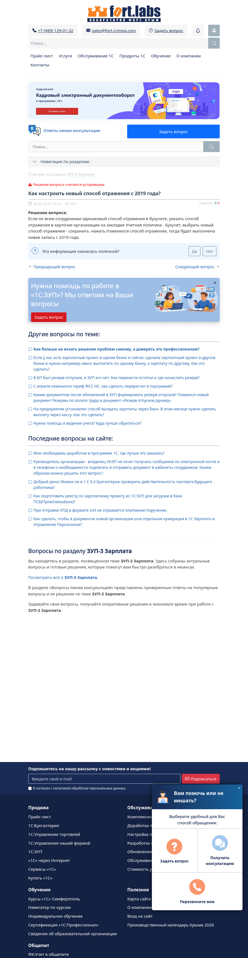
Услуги (65, 55)
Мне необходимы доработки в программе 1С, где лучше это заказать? (99, 453)
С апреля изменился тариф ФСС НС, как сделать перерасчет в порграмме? (103, 386)
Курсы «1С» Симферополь (54, 898)
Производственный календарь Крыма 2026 (170, 925)
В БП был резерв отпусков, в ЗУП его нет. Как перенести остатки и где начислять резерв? (117, 377)
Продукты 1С (132, 55)
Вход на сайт (140, 916)
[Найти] (211, 146)
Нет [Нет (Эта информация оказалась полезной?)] (209, 251)
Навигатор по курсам (49, 907)
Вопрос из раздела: (61, 174)
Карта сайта (139, 898)
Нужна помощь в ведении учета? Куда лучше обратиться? (87, 423)
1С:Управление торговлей (54, 834)
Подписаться (200, 779)
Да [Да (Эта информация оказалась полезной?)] (194, 251)
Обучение (161, 55)
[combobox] (124, 43)
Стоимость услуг (143, 869)
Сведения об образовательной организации (72, 933)
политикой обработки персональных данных (89, 788)
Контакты (39, 65)
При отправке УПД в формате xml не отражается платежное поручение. (100, 510)
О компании (188, 55)
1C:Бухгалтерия (43, 825)
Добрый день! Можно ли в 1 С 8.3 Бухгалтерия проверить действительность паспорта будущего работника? (123, 484)
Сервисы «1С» (42, 869)
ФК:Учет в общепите (48, 954)
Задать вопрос (173, 131)
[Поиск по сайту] (214, 43)
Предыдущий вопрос (52, 266)
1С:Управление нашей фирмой (59, 843)
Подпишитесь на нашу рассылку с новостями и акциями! (89, 768)
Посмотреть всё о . (63, 577)
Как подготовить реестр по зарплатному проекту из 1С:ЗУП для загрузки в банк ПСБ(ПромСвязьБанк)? (108, 498)
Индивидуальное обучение (55, 916)
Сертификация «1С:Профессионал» (63, 925)
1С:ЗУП (35, 851)
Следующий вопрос (197, 266)
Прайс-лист (41, 55)
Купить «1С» (40, 878)
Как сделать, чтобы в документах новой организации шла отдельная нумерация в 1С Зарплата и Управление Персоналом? (124, 521)
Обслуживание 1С (96, 55)
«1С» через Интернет (49, 860)
